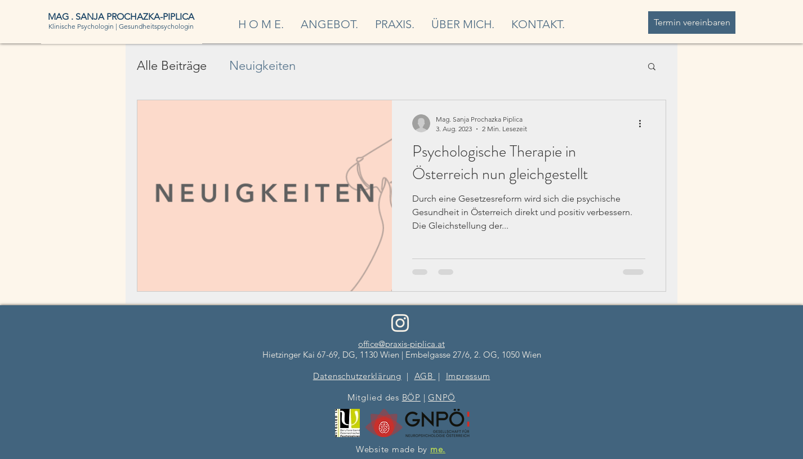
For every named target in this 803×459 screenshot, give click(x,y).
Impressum (468, 376)
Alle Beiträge (172, 65)
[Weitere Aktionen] (643, 123)
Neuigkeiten (262, 65)
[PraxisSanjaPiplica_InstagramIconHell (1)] (400, 323)
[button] (651, 67)
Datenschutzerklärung (357, 376)
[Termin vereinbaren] (691, 22)
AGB (425, 376)
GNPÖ (442, 397)
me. (437, 449)
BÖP (411, 397)
